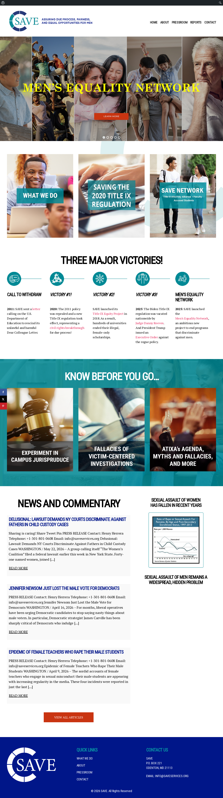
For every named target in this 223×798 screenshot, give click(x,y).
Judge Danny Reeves (150, 323)
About (164, 22)
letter (36, 309)
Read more (18, 568)
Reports (195, 22)
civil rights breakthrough (67, 328)
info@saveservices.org (172, 776)
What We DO (85, 758)
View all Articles (68, 717)
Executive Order (147, 337)
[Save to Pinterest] (3, 406)
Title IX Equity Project (108, 314)
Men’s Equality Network (191, 318)
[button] (111, 89)
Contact (210, 22)
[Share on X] (3, 399)
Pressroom (179, 22)
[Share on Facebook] (3, 392)
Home (153, 22)
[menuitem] (3, 3)
